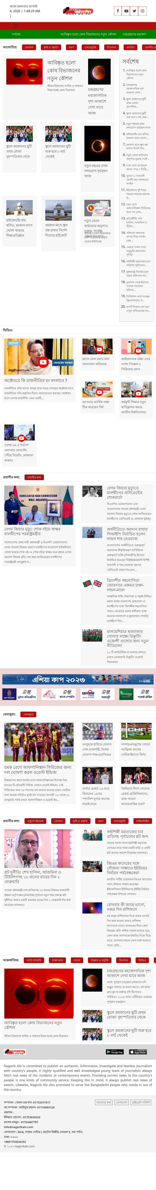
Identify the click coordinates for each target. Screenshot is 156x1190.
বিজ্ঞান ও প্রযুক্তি (100, 988)
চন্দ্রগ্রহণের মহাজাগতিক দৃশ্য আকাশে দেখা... (135, 88)
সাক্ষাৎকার (57, 988)
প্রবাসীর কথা (34, 480)
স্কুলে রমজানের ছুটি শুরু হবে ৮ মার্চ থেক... (137, 115)
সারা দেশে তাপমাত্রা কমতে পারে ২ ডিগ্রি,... (137, 167)
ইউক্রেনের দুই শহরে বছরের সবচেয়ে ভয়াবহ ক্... (138, 193)
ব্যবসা (77, 988)
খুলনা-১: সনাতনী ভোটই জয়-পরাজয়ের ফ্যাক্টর (137, 179)
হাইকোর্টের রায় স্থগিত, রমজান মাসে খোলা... (137, 136)
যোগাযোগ (121, 1140)
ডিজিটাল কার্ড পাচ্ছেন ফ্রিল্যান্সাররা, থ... (138, 298)
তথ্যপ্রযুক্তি (90, 47)
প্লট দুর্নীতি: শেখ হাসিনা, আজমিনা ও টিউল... (136, 222)
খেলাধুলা (28, 730)
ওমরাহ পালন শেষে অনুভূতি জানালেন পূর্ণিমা (136, 250)
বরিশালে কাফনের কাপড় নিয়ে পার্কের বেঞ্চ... (135, 236)
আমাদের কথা (103, 1140)
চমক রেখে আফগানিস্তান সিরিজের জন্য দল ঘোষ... (138, 208)
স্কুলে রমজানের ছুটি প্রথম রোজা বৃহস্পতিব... (136, 102)
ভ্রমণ (71, 47)
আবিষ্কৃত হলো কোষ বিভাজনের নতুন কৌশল (94, 34)
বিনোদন (111, 47)
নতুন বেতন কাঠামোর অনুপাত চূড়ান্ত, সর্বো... (137, 157)
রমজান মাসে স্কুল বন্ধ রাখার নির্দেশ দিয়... (137, 146)
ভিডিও (142, 988)
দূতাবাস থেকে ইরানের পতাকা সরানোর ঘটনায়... (137, 286)
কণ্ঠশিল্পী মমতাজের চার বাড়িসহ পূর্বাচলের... (138, 263)
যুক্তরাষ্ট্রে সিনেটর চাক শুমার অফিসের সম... (137, 273)
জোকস (29, 47)
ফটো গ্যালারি (34, 988)
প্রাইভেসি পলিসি (141, 1140)
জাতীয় (130, 47)
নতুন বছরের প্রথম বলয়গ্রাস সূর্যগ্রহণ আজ (138, 125)
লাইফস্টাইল (142, 843)
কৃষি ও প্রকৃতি (51, 47)
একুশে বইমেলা (35, 843)
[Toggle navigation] (15, 26)
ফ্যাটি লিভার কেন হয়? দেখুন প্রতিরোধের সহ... (138, 308)
